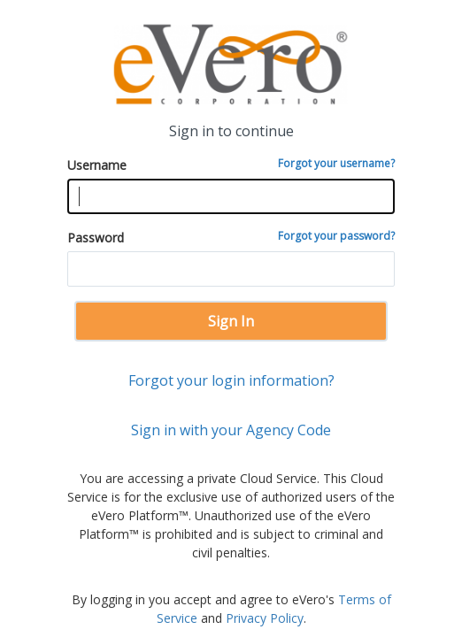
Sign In (231, 321)
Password (231, 237)
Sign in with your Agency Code (231, 430)
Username (231, 164)
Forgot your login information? (231, 380)
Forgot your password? (336, 235)
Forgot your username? (336, 163)
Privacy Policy (265, 618)
